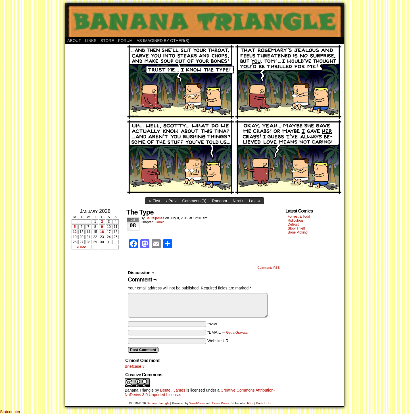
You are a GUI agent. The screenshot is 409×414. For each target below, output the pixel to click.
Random (219, 201)
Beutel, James (172, 390)
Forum (125, 40)
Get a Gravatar (237, 333)
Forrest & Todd (299, 216)
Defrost (293, 224)
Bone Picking (298, 232)
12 (74, 232)
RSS (250, 403)
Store (107, 40)
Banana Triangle (139, 390)
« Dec (81, 247)
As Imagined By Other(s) (163, 40)
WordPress (197, 403)
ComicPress (220, 403)
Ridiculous (295, 220)
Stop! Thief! (296, 228)
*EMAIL (228, 332)
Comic (159, 222)
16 (102, 232)
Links (90, 40)
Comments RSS (268, 267)
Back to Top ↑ (265, 403)
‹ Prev (171, 201)
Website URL (219, 341)
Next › (238, 201)
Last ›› (254, 201)
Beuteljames (154, 218)
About (74, 40)
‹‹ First (154, 201)
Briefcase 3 (135, 366)
